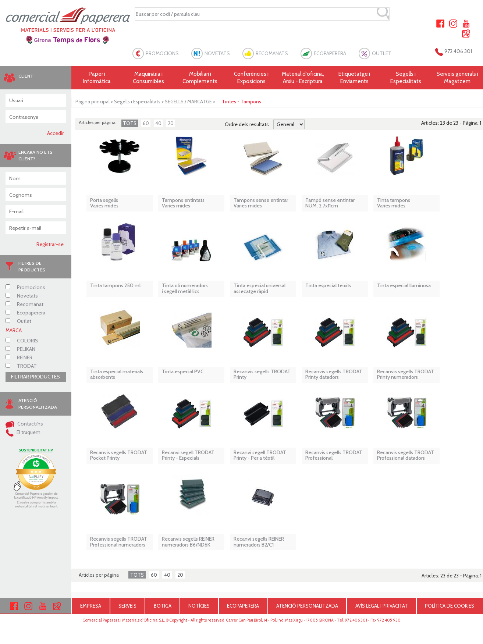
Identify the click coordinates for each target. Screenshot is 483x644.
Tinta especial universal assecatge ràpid (259, 288)
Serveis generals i (457, 78)
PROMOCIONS (162, 53)
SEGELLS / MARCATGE (188, 101)
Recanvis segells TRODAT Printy (262, 374)
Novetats (22, 295)
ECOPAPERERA (330, 53)
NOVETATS (217, 53)
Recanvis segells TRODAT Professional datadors (405, 455)
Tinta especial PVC (183, 371)
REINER (19, 357)
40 (158, 123)
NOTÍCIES (199, 606)
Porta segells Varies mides (104, 203)
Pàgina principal (92, 101)
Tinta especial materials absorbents (116, 374)
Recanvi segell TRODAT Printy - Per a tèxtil (260, 455)
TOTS (129, 123)
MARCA (14, 330)
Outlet (18, 321)
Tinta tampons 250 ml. (116, 285)
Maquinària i (148, 78)
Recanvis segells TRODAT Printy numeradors (405, 374)
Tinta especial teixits (328, 285)
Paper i (97, 78)
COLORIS (22, 340)
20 (171, 123)
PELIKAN (20, 349)
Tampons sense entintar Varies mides (261, 203)
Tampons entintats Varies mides (183, 203)
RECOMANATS (272, 53)
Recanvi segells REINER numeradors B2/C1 (259, 542)
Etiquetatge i (354, 78)
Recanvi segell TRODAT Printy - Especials (188, 455)
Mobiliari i (200, 78)
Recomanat (24, 304)
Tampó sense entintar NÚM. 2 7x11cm (330, 203)
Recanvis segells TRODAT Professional (333, 455)
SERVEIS (127, 606)
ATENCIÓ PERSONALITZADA (307, 606)
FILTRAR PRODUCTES (35, 376)
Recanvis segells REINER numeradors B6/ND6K (188, 542)
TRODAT (21, 366)
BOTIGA (162, 606)
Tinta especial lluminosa (404, 285)
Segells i (406, 78)
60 (146, 123)
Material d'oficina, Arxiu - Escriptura (303, 78)
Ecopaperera (25, 312)
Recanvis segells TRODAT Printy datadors (333, 374)
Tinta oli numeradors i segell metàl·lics (185, 288)
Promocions (25, 287)
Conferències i (251, 78)
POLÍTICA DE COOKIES (449, 606)
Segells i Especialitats (137, 101)
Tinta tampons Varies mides (393, 203)
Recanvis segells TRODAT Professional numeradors (118, 542)
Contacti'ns (24, 423)
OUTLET (381, 53)
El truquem (23, 432)
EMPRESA (90, 606)
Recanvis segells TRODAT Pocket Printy (118, 455)
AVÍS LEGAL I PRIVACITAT (381, 606)
